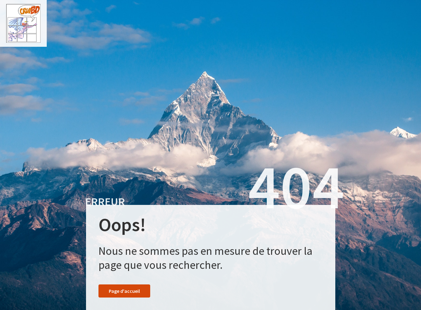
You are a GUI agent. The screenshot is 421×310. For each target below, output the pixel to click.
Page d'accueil (124, 291)
